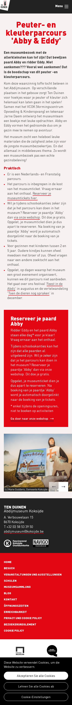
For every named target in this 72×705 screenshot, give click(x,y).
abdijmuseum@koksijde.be (24, 531)
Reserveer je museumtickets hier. (29, 195)
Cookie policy (14, 630)
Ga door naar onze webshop (29, 418)
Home (8, 562)
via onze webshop (27, 217)
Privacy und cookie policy (23, 618)
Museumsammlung (17, 586)
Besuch (9, 568)
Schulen (10, 580)
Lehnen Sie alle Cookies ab (36, 686)
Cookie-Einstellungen (36, 697)
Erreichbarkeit (15, 611)
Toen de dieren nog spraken (28, 293)
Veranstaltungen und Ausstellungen (33, 574)
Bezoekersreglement (20, 624)
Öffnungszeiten (16, 605)
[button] (54, 487)
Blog (7, 593)
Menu (66, 6)
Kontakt (10, 599)
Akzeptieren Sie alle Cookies (36, 676)
